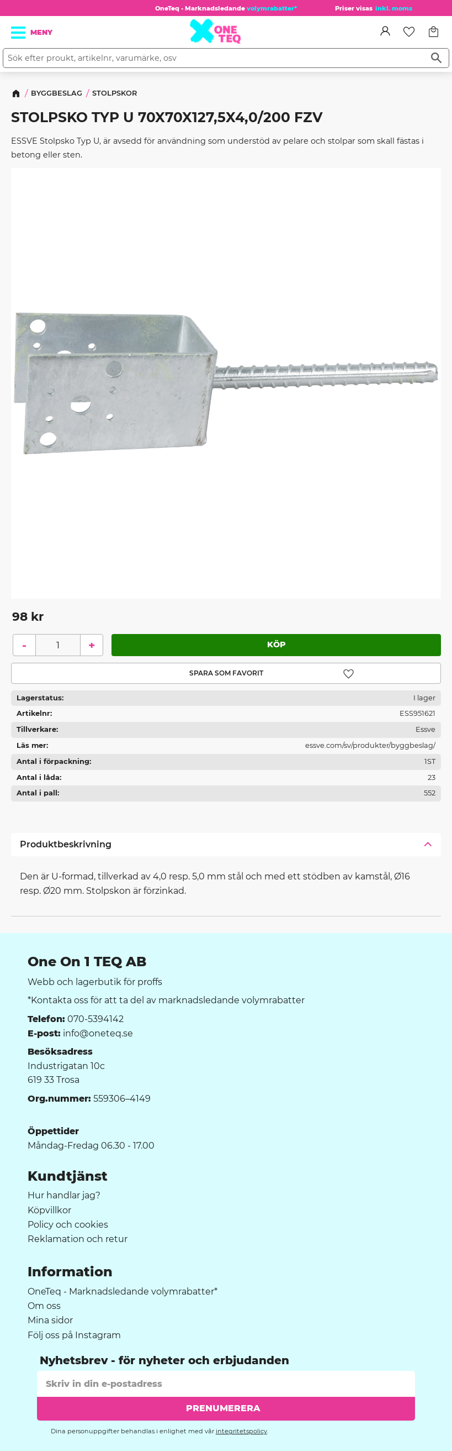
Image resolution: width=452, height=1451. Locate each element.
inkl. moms (393, 8)
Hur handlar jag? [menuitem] (64, 1196)
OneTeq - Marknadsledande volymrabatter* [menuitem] (122, 1292)
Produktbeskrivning (65, 844)
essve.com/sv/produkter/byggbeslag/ (370, 745)
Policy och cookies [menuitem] (68, 1225)
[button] (19, 32)
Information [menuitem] (70, 1272)
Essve (425, 729)
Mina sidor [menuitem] (50, 1321)
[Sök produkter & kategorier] (213, 58)
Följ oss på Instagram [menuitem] (74, 1335)
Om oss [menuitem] (44, 1306)
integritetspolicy (241, 1431)
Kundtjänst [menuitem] (68, 1176)
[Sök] (436, 58)
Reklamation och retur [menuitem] (77, 1239)
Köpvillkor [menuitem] (49, 1211)
